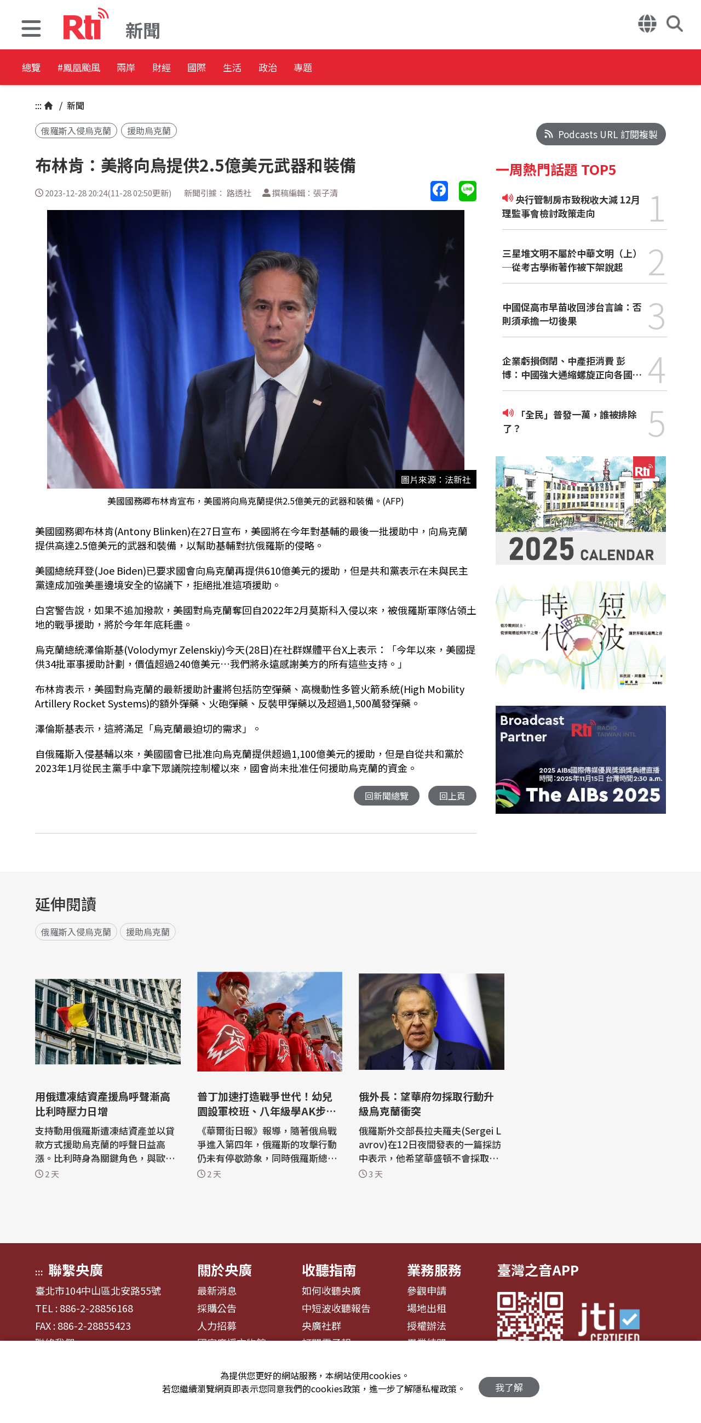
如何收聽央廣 (331, 1291)
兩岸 (160, 68)
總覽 (33, 68)
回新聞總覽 (383, 796)
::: (38, 105)
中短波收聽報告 (336, 1309)
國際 (258, 68)
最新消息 (217, 1291)
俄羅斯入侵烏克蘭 (76, 130)
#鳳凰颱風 (96, 68)
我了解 (509, 1382)
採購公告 (217, 1309)
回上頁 (452, 796)
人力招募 (217, 1326)
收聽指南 (329, 1270)
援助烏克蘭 (149, 130)
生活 (308, 68)
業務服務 (434, 1270)
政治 (357, 68)
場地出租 (426, 1309)
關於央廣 (224, 1270)
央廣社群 (321, 1326)
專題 (406, 68)
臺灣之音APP (538, 1270)
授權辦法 (426, 1326)
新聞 (74, 105)
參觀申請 (426, 1291)
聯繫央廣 (75, 1270)
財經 (209, 68)
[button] (31, 30)
